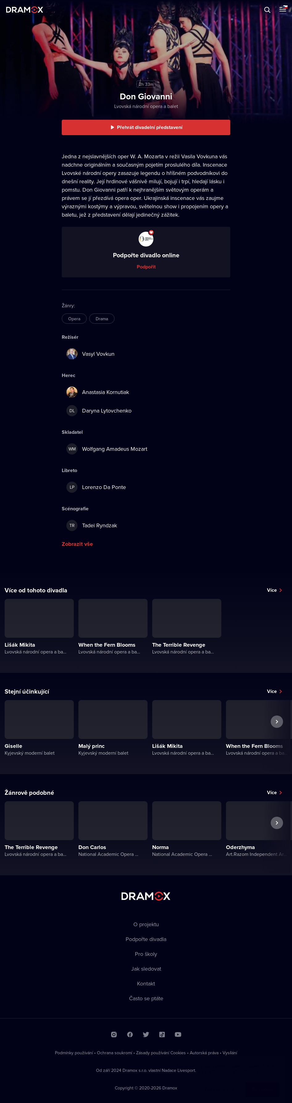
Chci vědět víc (220, 1083)
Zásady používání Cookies (161, 1053)
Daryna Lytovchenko (98, 410)
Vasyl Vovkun (90, 353)
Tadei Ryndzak (91, 525)
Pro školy (146, 954)
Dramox (24, 9)
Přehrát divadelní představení (149, 127)
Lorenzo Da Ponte (96, 487)
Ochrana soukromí (114, 1053)
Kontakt (146, 983)
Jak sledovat (146, 968)
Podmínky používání (74, 1053)
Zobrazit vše (77, 544)
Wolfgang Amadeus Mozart (106, 448)
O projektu (146, 924)
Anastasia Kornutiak (97, 392)
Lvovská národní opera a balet (146, 106)
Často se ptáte (146, 998)
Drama (102, 319)
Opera (74, 319)
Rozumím (262, 1083)
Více (272, 590)
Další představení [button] (276, 736)
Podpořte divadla (146, 939)
